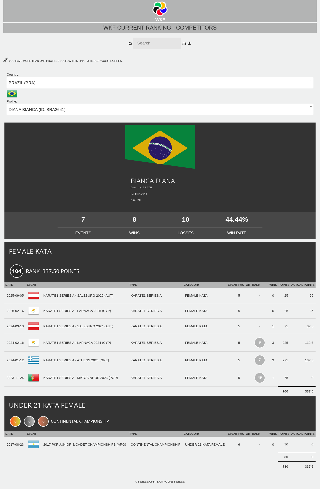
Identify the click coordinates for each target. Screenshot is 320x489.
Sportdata (179, 481)
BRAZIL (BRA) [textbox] (22, 82)
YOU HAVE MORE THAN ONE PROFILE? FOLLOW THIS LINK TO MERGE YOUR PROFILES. (62, 60)
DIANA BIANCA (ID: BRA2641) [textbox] (37, 109)
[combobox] (160, 82)
